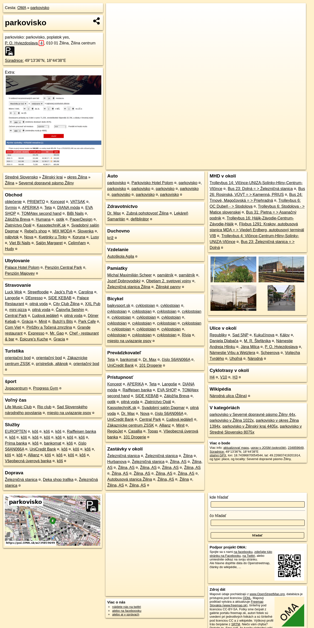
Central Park (16, 316)
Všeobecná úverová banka (28, 461)
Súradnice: (14, 60)
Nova (28, 237)
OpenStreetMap (222, 165)
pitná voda (39, 304)
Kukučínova (264, 335)
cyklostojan (145, 305)
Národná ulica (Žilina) (228, 396)
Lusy (95, 237)
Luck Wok (13, 292)
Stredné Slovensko (21, 177)
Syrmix (11, 207)
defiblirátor (140, 219)
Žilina (9, 183)
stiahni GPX (218, 455)
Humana (43, 219)
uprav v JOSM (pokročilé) (268, 448)
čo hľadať (218, 516)
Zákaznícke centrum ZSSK (130, 425)
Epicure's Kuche (34, 339)
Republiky (218, 335)
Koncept (58, 202)
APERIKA (30, 207)
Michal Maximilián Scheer (129, 275)
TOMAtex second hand (41, 213)
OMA (21, 8)
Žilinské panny (168, 287)
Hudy (9, 249)
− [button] (114, 19)
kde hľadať (219, 497)
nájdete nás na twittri (126, 607)
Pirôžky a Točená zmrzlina (49, 327)
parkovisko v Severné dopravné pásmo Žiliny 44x (252, 414)
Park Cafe (87, 321)
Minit (43, 321)
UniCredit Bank (43, 449)
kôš (35, 431)
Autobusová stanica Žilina (129, 479)
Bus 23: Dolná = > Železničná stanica (260, 189)
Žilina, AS (178, 462)
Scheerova (270, 353)
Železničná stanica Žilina (128, 287)
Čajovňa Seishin (70, 310)
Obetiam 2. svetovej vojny (168, 281)
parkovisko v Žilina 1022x (232, 420)
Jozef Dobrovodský (124, 281)
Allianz (33, 455)
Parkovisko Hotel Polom (152, 183)
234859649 (296, 448)
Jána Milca (250, 347)
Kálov (285, 335)
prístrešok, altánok (52, 364)
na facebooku (243, 552)
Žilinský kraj (52, 177)
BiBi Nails (75, 213)
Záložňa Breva (17, 219)
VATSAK (77, 202)
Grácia (27, 321)
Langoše (12, 298)
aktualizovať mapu (236, 448)
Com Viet (13, 327)
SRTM (235, 624)
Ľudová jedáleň (45, 316)
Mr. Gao (57, 333)
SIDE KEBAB (59, 298)
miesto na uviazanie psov (69, 413)
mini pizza (18, 310)
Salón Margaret (49, 243)
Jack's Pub (63, 292)
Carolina (85, 292)
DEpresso (34, 298)
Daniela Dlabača (224, 341)
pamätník (165, 275)
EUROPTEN (16, 431)
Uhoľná (236, 358)
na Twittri (248, 556)
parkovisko (39, 8)
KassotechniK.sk (51, 225)
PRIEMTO (36, 202)
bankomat (52, 443)
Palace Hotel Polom (22, 267)
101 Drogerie (150, 365)
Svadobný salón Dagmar (163, 408)
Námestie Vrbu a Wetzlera (232, 353)
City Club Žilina (66, 304)
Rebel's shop (35, 231)
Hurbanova (116, 462)
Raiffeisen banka (81, 431)
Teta (48, 207)
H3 (235, 377)
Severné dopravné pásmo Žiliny (46, 183)
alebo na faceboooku (126, 611)
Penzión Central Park (63, 267)
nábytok (12, 237)
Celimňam (77, 243)
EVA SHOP (167, 390)
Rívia (186, 335)
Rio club (44, 407)
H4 (212, 377)
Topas (153, 431)
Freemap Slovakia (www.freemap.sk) (236, 603)
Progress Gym (45, 388)
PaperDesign (81, 219)
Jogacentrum (16, 388)
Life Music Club (18, 407)
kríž (110, 238)
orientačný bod (18, 358)
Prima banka (16, 443)
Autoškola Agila (120, 256)
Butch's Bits (62, 321)
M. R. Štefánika (257, 341)
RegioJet (115, 431)
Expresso (36, 333)
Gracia (59, 339)
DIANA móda (68, 207)
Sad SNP (240, 335)
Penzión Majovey (20, 273)
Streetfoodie (38, 292)
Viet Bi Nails (19, 243)
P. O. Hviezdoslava (24, 43)
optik (60, 219)
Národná (255, 358)
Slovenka (86, 231)
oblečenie (13, 202)
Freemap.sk (247, 165)
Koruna (79, 237)
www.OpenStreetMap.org (267, 594)
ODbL (247, 598)
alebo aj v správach (125, 614)
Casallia (135, 431)
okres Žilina (77, 177)
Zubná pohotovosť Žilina (147, 213)
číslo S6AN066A (176, 359)
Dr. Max (114, 213)
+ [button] (114, 11)
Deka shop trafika (58, 480)
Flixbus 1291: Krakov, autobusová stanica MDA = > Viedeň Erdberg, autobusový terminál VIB (257, 230)
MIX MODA (62, 231)
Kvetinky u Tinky (53, 237)
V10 (223, 377)
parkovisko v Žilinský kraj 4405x (250, 426)
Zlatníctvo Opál (18, 225)
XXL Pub (92, 304)
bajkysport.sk (118, 305)
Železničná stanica (21, 480)
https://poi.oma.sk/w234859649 (284, 165)
